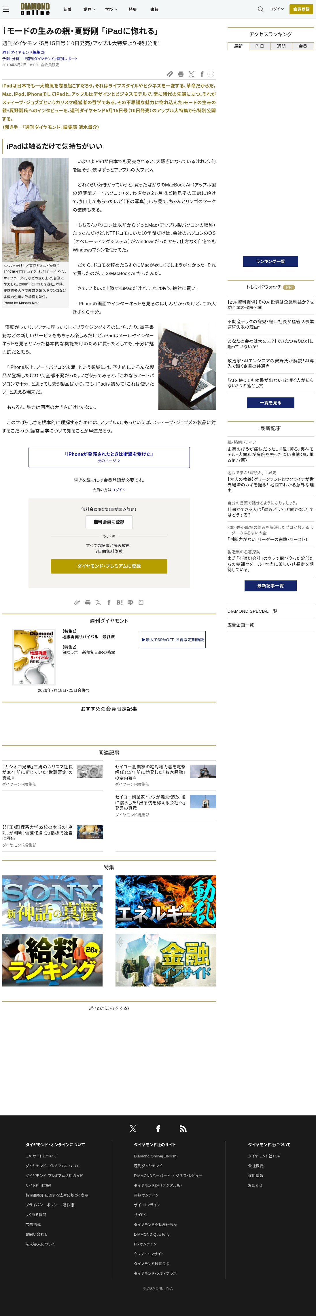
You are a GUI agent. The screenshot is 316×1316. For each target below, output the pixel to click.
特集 (132, 10)
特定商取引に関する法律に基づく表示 (57, 1195)
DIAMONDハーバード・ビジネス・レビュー (168, 1176)
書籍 (154, 10)
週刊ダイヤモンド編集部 (23, 52)
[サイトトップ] (34, 10)
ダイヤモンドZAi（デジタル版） (158, 1185)
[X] (133, 1129)
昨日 (260, 46)
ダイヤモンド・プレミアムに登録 (109, 566)
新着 (67, 10)
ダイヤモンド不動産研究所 (155, 1224)
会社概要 (255, 1166)
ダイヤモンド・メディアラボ (155, 1273)
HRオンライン (145, 1244)
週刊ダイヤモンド (148, 1166)
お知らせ (255, 1185)
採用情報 (255, 1176)
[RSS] (183, 1129)
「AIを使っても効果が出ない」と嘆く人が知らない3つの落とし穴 (271, 383)
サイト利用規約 (38, 1185)
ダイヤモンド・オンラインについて (55, 1144)
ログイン (277, 10)
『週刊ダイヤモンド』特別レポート (51, 59)
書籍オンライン (146, 1195)
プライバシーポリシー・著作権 (50, 1205)
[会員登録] (302, 10)
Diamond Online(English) (156, 1156)
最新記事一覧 (271, 585)
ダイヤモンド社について (269, 1144)
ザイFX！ (141, 1215)
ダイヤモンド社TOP (264, 1156)
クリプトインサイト (149, 1254)
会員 (302, 46)
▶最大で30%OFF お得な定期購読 (172, 639)
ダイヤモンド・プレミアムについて (53, 1166)
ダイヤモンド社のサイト (155, 1144)
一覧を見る (270, 402)
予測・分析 (11, 59)
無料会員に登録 (109, 521)
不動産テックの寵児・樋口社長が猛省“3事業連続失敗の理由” (271, 324)
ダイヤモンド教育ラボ (151, 1264)
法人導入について (40, 1244)
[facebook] (158, 1129)
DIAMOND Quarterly (152, 1234)
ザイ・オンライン (147, 1205)
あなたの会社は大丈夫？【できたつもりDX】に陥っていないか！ (271, 344)
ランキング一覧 (270, 261)
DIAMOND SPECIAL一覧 (253, 611)
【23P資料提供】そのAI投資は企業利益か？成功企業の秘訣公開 (271, 305)
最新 (238, 46)
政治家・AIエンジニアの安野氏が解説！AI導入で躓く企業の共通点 (271, 363)
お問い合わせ (37, 1234)
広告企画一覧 (241, 624)
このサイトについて (41, 1156)
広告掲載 (33, 1224)
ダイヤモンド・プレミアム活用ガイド (54, 1176)
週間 (281, 46)
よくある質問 (36, 1215)
